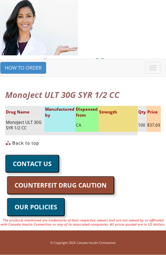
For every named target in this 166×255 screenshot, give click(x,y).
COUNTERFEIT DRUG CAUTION (61, 185)
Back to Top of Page (22, 143)
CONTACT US (32, 164)
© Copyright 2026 (63, 242)
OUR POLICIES (36, 207)
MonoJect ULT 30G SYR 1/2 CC (24, 125)
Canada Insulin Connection (96, 242)
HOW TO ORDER (23, 67)
